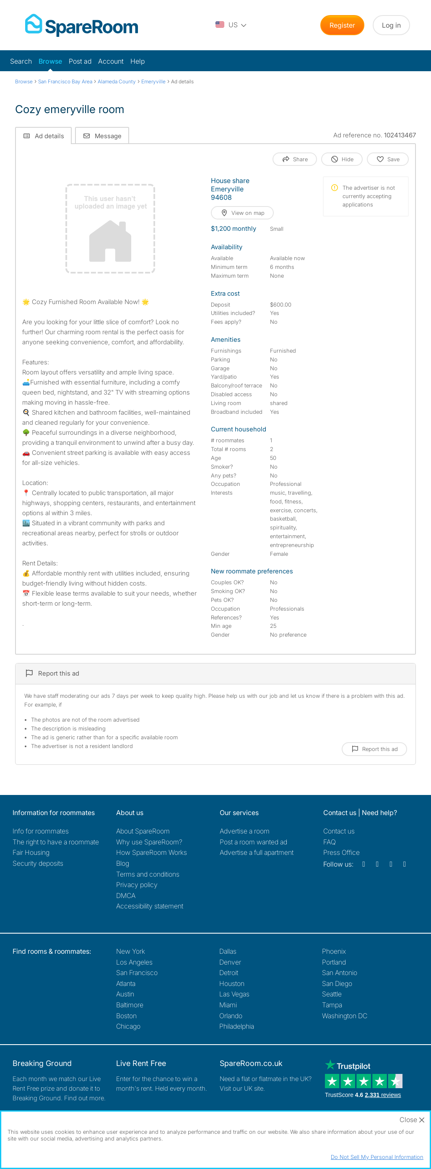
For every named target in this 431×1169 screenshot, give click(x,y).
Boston (126, 1016)
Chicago (128, 1026)
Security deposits (38, 863)
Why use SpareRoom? (149, 842)
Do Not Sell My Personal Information (377, 1157)
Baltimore (129, 1005)
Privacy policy (137, 884)
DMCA (125, 895)
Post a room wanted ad (253, 842)
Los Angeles (134, 962)
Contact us (339, 831)
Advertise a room (245, 831)
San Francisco (137, 972)
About (143, 831)
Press (341, 852)
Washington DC (344, 1016)
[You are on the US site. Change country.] (231, 25)
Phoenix (334, 951)
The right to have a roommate (56, 842)
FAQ (329, 842)
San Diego (337, 983)
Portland (334, 962)
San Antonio (339, 972)
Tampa (332, 1005)
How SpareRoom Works (151, 852)
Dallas (227, 951)
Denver (230, 962)
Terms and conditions (147, 874)
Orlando (230, 1016)
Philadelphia (236, 1026)
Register (342, 25)
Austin (125, 994)
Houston (231, 983)
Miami (228, 1005)
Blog (122, 863)
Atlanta (125, 983)
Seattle (332, 994)
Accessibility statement (149, 906)
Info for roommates (41, 831)
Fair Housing (31, 852)
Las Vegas (234, 994)
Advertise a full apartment (256, 852)
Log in (391, 25)
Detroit (228, 972)
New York (130, 951)
